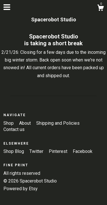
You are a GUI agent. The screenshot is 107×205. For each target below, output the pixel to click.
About (25, 123)
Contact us (14, 129)
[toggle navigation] (6, 7)
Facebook (82, 151)
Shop (9, 123)
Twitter (37, 151)
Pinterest (58, 151)
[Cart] (100, 8)
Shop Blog (14, 151)
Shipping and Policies (58, 123)
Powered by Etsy (20, 188)
